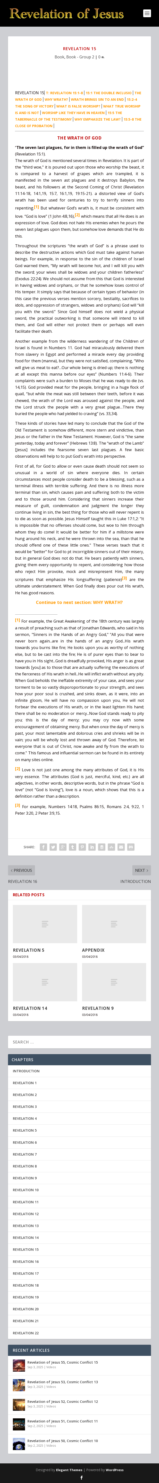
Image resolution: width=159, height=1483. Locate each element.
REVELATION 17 (26, 1273)
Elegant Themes (69, 1470)
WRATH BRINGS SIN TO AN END (97, 99)
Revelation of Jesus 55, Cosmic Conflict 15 (62, 1362)
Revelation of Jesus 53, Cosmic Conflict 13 (62, 1382)
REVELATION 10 (26, 1190)
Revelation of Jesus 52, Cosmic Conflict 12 (62, 1401)
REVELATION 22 (26, 1333)
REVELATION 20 (26, 1309)
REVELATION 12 (26, 1214)
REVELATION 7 (25, 1154)
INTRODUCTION (26, 1071)
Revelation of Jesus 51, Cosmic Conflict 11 (62, 1421)
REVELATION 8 (25, 1166)
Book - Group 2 (80, 57)
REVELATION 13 (26, 1225)
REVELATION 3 (25, 1106)
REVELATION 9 (98, 1008)
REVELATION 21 (26, 1321)
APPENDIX (93, 950)
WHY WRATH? (56, 99)
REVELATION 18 (26, 1285)
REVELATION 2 (25, 1094)
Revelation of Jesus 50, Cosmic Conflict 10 (62, 1440)
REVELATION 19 (26, 1297)
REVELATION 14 (30, 1008)
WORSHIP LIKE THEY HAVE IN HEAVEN (73, 112)
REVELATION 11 (26, 1202)
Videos (51, 1367)
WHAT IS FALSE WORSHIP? (78, 106)
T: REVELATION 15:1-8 (64, 93)
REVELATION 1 (25, 1083)
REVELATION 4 (25, 1118)
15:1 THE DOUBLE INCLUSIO (109, 93)
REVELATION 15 (26, 1249)
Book (59, 57)
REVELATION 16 (26, 1261)
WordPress (115, 1470)
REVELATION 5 (29, 950)
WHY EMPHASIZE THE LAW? (98, 119)
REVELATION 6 (25, 1142)
